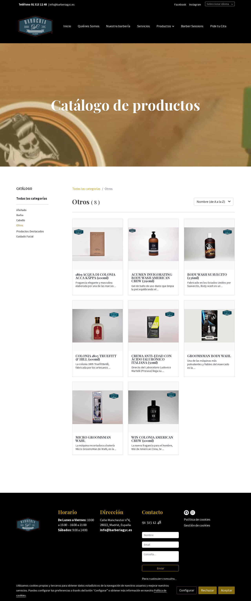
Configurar (186, 590)
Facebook (180, 4)
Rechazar (207, 590)
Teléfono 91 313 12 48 (33, 4)
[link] (35, 26)
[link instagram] (192, 512)
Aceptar (226, 590)
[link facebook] (186, 512)
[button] (165, 26)
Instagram (195, 4)
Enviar (160, 568)
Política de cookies (197, 519)
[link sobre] (34, 525)
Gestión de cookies (197, 525)
